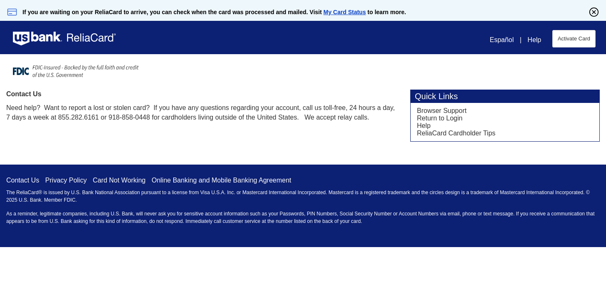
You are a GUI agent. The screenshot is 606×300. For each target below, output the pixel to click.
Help (534, 39)
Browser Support (441, 110)
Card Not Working (119, 180)
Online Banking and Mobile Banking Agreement (221, 180)
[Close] (594, 12)
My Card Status (345, 12)
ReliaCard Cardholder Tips (456, 133)
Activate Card (574, 38)
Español (502, 39)
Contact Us (22, 180)
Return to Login (439, 118)
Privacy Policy (66, 180)
